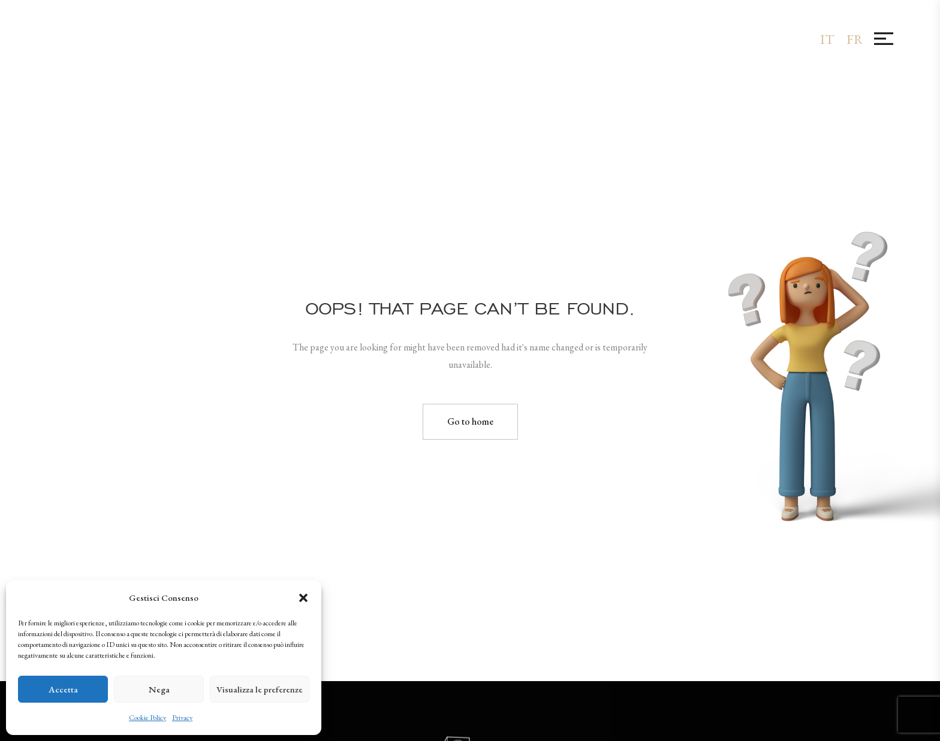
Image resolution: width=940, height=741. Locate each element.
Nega (159, 689)
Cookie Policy (147, 717)
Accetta (63, 689)
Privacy (182, 717)
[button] (303, 598)
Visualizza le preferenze (259, 689)
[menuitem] (827, 39)
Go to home (470, 421)
